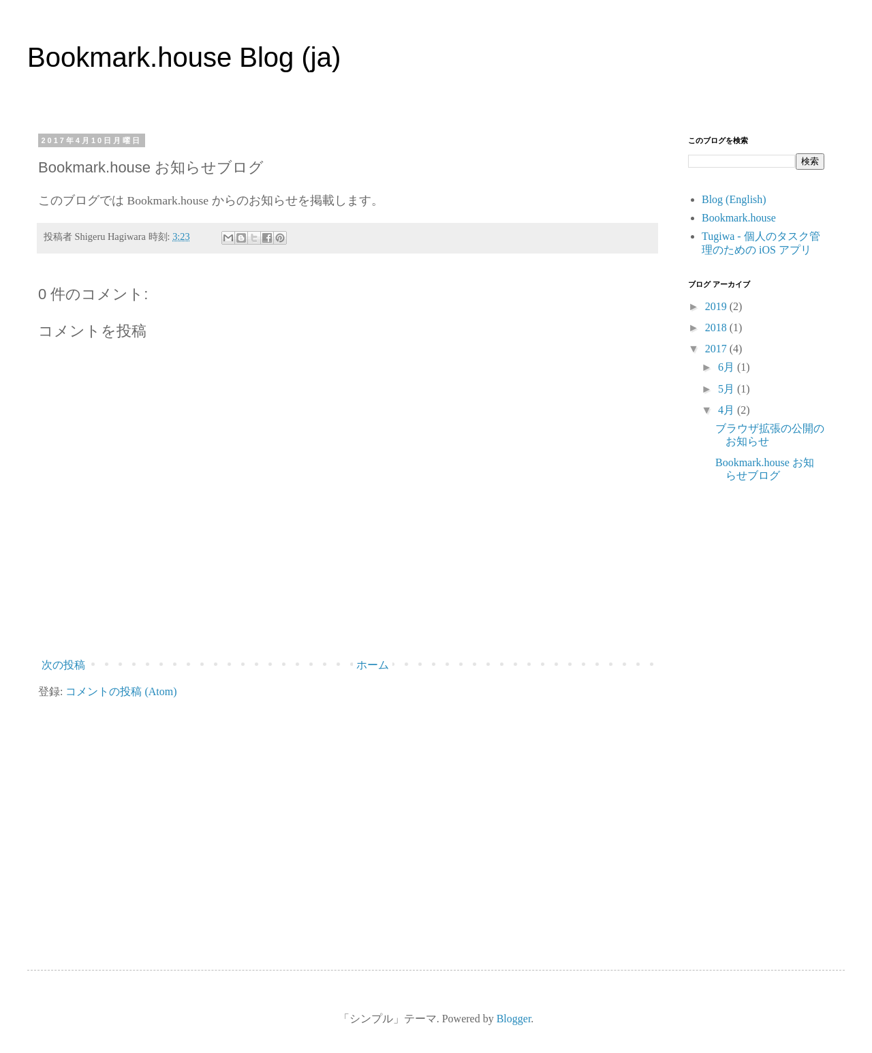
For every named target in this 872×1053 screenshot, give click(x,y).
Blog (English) (734, 199)
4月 (727, 410)
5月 (727, 389)
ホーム (372, 665)
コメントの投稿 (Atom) (120, 691)
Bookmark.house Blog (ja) (184, 57)
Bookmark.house (739, 218)
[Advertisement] (756, 721)
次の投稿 (63, 665)
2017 (717, 348)
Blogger (514, 1018)
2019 (717, 306)
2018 (717, 327)
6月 (727, 367)
